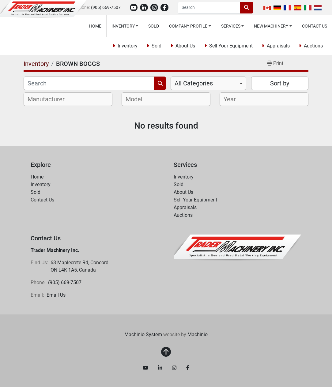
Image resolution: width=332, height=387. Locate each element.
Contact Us (314, 26)
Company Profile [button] (188, 26)
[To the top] (166, 352)
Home (95, 26)
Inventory (123, 26)
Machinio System (143, 334)
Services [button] (230, 26)
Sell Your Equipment (231, 46)
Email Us (56, 295)
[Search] (209, 7)
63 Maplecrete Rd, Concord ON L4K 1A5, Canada (80, 266)
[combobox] (208, 83)
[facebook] (164, 8)
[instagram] (154, 8)
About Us (185, 46)
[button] (125, 26)
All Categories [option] (194, 83)
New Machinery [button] (271, 26)
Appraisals (278, 46)
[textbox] (49, 99)
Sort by (279, 83)
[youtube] (134, 8)
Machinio (197, 334)
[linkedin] (144, 8)
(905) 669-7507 (106, 7)
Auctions (313, 46)
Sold (153, 26)
